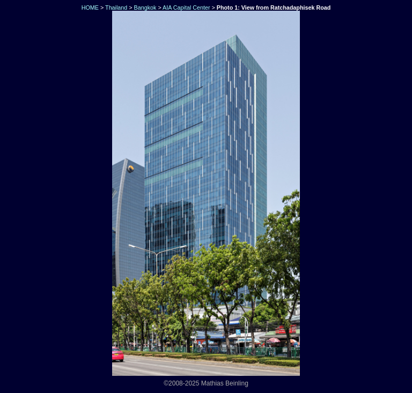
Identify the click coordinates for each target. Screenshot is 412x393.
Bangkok (145, 7)
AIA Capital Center (186, 7)
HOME (89, 7)
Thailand (116, 7)
